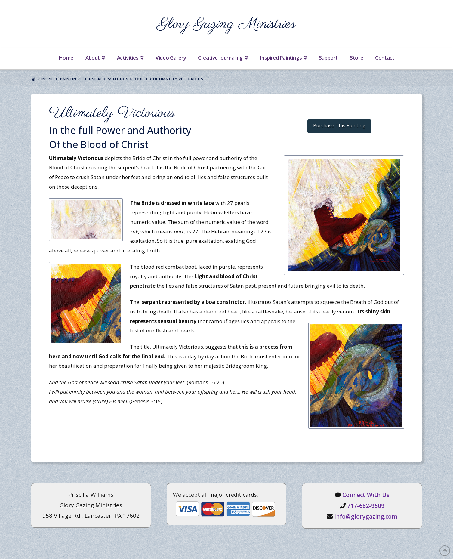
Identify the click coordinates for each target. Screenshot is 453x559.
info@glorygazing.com (365, 516)
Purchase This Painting (339, 125)
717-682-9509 (365, 506)
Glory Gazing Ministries (226, 24)
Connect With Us (365, 495)
